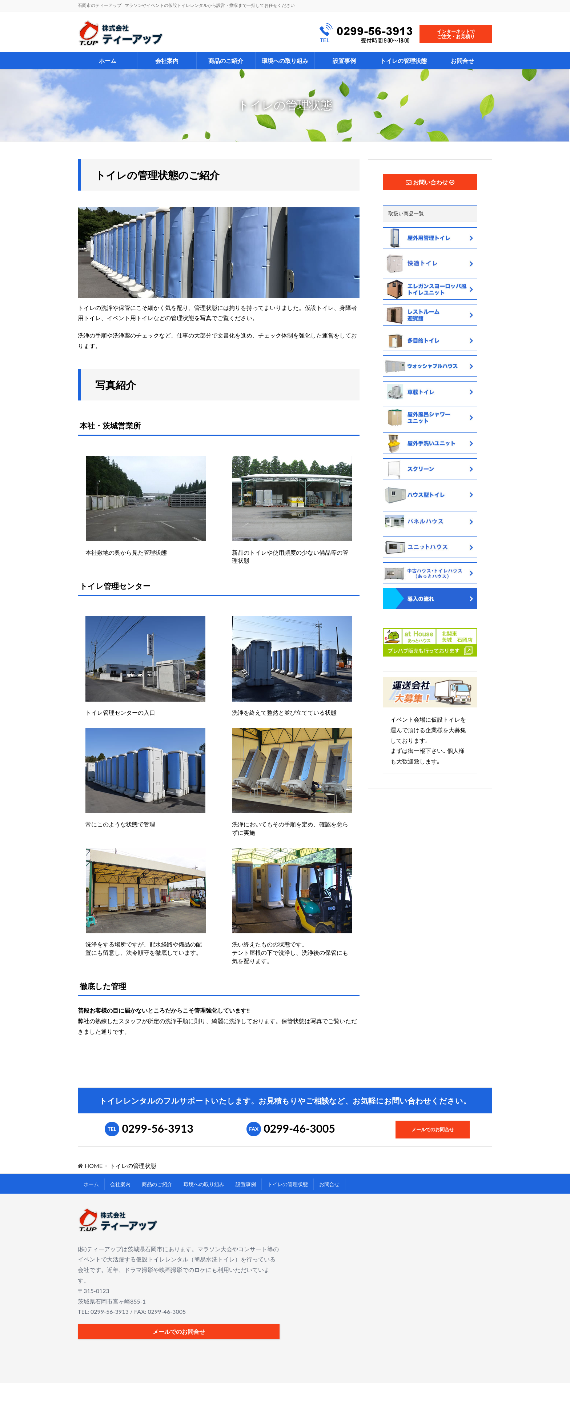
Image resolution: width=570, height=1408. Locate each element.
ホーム (91, 1184)
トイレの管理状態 (287, 1184)
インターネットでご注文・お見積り (456, 33)
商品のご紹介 (157, 1184)
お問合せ (329, 1184)
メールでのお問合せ (433, 1130)
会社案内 (120, 1184)
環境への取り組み (204, 1184)
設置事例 (246, 1184)
